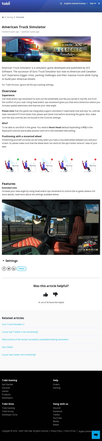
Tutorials (20, 17)
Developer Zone (9, 414)
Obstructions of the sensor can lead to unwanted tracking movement (35, 339)
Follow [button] (21, 268)
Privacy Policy (56, 431)
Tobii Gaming (8, 408)
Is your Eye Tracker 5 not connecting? (20, 331)
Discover (6, 387)
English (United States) (75, 3)
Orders (56, 384)
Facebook (4, 269)
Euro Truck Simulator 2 (13, 324)
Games (5, 391)
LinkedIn (14, 269)
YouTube (57, 418)
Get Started (7, 384)
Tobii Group (8, 411)
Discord (56, 408)
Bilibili (56, 424)
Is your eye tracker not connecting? (19, 354)
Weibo (56, 421)
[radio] (46, 295)
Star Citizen (7, 347)
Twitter (9, 269)
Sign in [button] (93, 3)
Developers (7, 397)
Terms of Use (70, 431)
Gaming (10, 17)
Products (6, 394)
